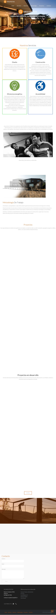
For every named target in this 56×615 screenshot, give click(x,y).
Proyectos (41, 5)
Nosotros (26, 5)
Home (13, 5)
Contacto (49, 5)
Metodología (34, 5)
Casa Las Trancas (24, 596)
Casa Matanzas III (24, 595)
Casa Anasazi (23, 598)
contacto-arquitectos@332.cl (10, 597)
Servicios (19, 5)
